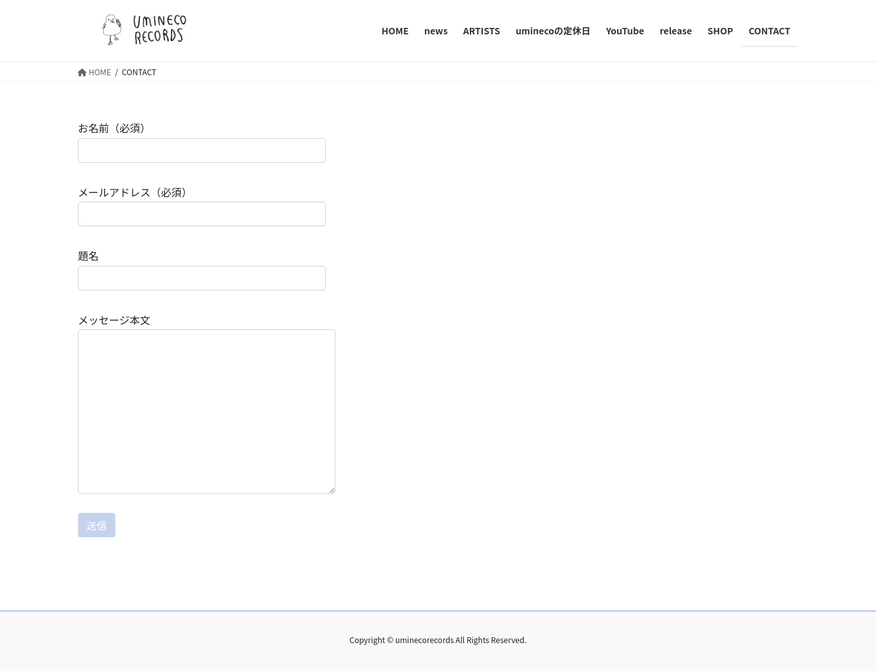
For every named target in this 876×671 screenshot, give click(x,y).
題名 (202, 269)
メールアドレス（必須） (202, 205)
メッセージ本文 (206, 403)
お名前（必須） (202, 141)
